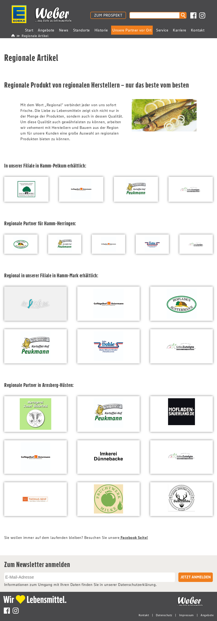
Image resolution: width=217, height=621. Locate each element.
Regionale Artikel (35, 36)
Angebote (207, 615)
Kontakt (144, 615)
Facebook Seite (134, 537)
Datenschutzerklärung (137, 584)
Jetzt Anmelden (195, 577)
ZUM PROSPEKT (108, 15)
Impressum (186, 615)
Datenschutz (164, 615)
